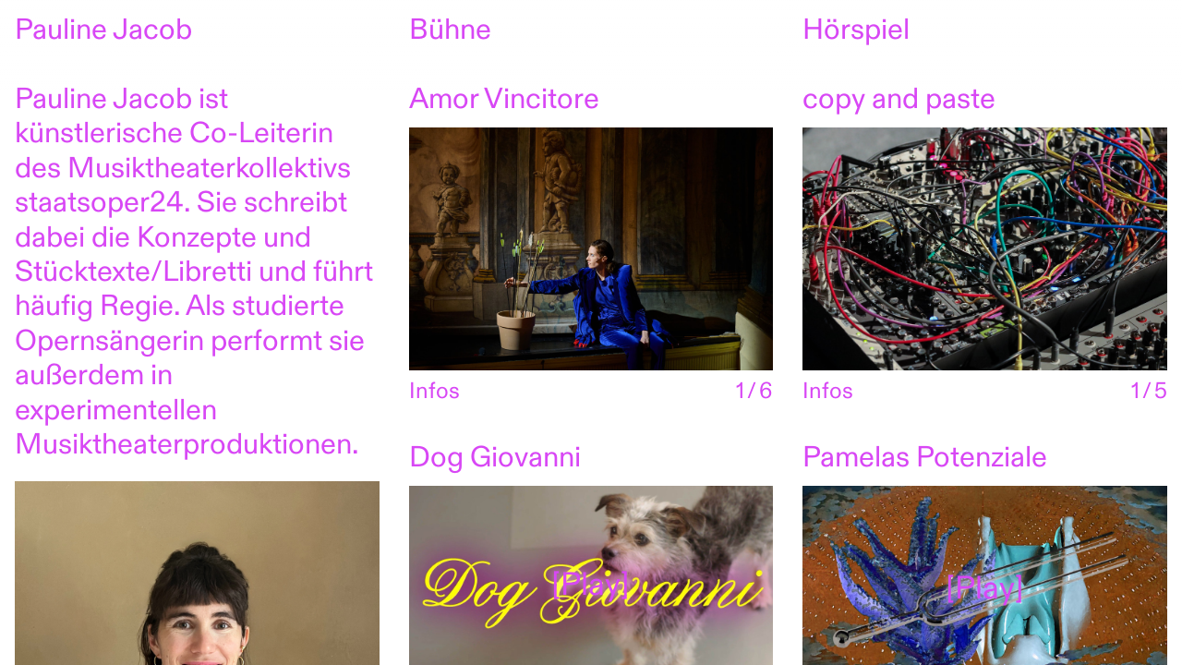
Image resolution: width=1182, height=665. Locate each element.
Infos (434, 393)
